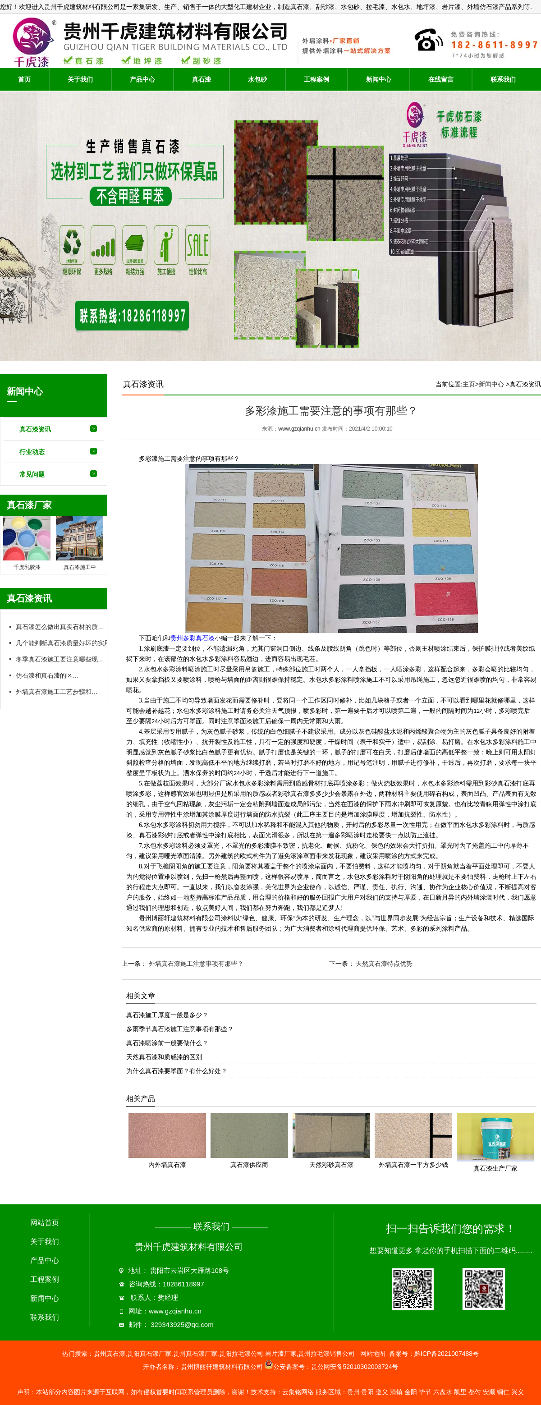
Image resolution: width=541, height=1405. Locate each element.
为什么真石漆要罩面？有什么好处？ (176, 1070)
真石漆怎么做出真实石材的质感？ (63, 626)
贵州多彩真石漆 (192, 638)
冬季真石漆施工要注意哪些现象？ (63, 659)
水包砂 (257, 79)
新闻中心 (378, 79)
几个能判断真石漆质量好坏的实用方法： (72, 643)
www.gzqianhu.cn (299, 429)
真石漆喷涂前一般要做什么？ (167, 1043)
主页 (469, 384)
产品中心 (142, 79)
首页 (24, 79)
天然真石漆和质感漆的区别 (164, 1057)
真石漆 (201, 79)
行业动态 (32, 451)
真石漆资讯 (35, 429)
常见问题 (32, 474)
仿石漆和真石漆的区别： (50, 675)
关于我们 (80, 79)
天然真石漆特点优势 (383, 963)
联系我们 (503, 79)
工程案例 (316, 79)
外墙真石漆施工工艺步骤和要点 (59, 691)
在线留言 (441, 79)
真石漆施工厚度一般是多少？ (167, 1015)
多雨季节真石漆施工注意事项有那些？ (180, 1029)
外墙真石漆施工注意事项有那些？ (195, 963)
